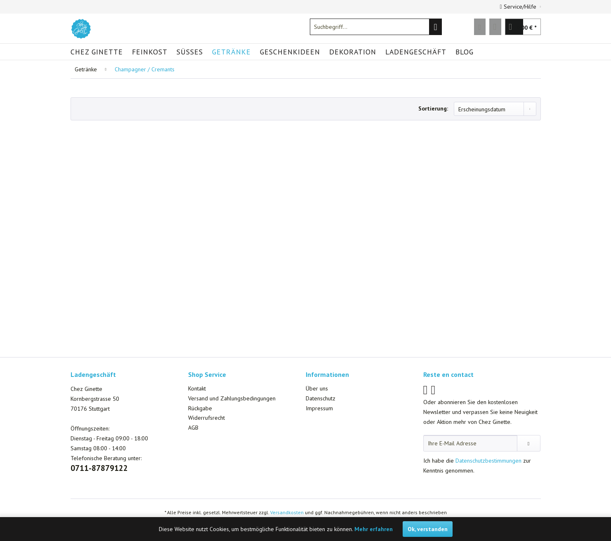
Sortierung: (433, 108)
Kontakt (197, 388)
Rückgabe (200, 408)
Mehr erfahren (373, 529)
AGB (193, 427)
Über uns (317, 388)
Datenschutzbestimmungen (488, 460)
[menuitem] (375, 27)
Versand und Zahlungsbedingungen (232, 398)
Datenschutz (320, 398)
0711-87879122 (99, 468)
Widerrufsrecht (206, 417)
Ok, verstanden (428, 529)
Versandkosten (287, 512)
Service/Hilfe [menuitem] (519, 6)
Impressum (319, 408)
